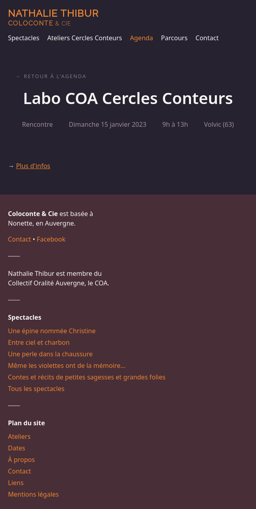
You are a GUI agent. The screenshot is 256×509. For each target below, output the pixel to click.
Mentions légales (33, 494)
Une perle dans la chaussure (50, 354)
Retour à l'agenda (55, 76)
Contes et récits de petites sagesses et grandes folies (86, 377)
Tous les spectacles (36, 388)
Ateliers (19, 436)
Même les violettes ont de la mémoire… (67, 365)
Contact (207, 37)
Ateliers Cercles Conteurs (84, 37)
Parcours (174, 37)
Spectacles (23, 37)
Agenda (141, 37)
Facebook (51, 239)
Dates (16, 448)
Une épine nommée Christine (52, 330)
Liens (16, 482)
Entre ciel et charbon (39, 342)
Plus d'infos (33, 165)
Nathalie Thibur (53, 17)
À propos (21, 459)
